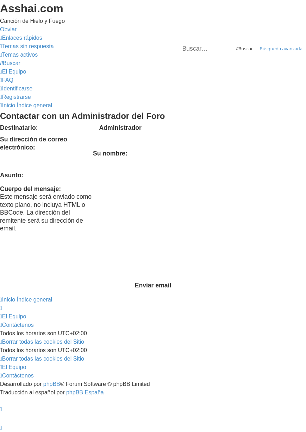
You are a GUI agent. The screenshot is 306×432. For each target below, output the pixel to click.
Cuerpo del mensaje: (30, 188)
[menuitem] (27, 46)
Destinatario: (19, 127)
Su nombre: (110, 153)
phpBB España (85, 392)
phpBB (51, 384)
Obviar (8, 29)
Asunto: (11, 175)
